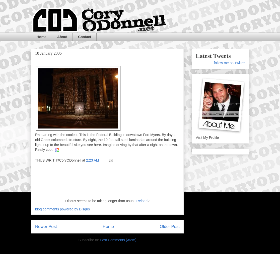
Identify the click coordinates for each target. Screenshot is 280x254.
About (62, 37)
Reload (142, 201)
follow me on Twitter (229, 63)
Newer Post (46, 226)
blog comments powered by (62, 209)
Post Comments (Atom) (118, 240)
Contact (84, 37)
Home (41, 37)
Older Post (170, 226)
